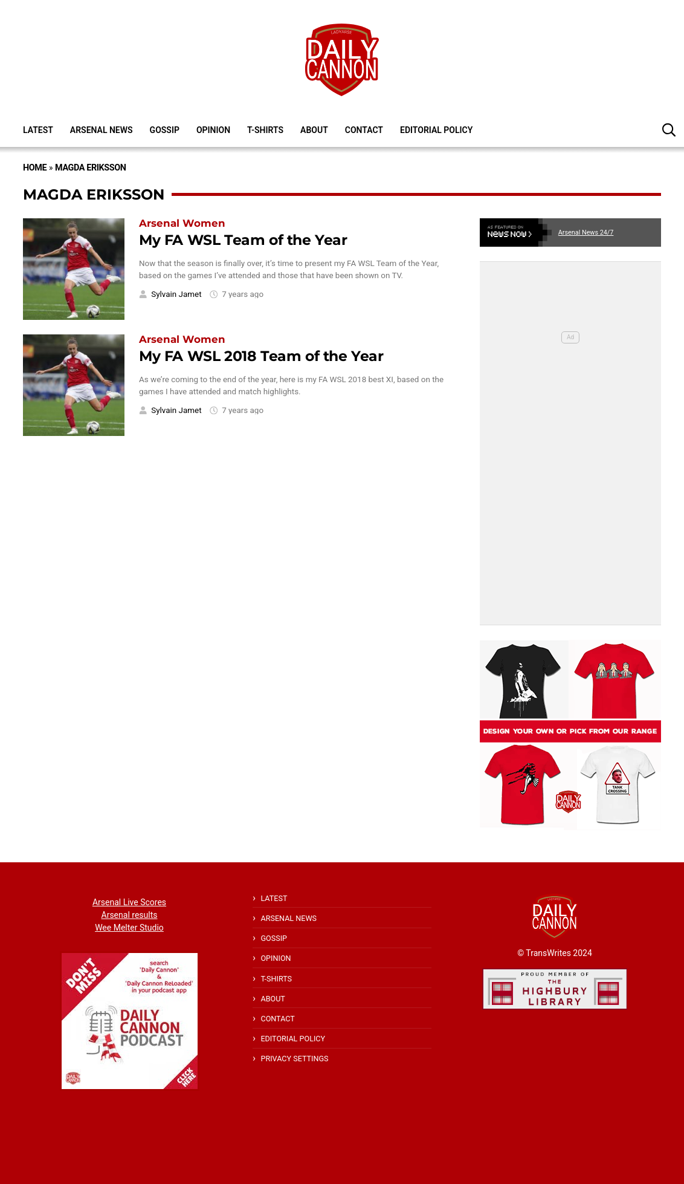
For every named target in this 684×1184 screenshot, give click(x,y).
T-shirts (265, 130)
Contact (364, 130)
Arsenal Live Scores (129, 902)
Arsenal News (101, 130)
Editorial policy (436, 130)
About (314, 130)
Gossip (164, 130)
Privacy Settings (294, 1058)
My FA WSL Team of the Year (243, 240)
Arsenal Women (182, 223)
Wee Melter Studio (129, 927)
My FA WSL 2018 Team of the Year (261, 356)
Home (35, 168)
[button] (669, 129)
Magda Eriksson (90, 168)
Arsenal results (130, 915)
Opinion (213, 130)
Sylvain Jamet (176, 294)
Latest (38, 130)
